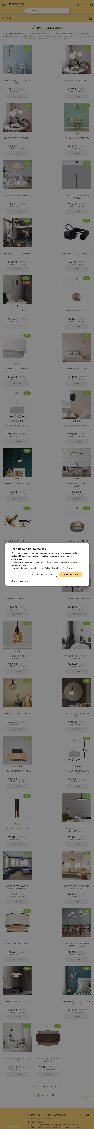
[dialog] (47, 564)
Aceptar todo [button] (71, 574)
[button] (22, 581)
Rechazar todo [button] (45, 574)
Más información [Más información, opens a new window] (68, 568)
